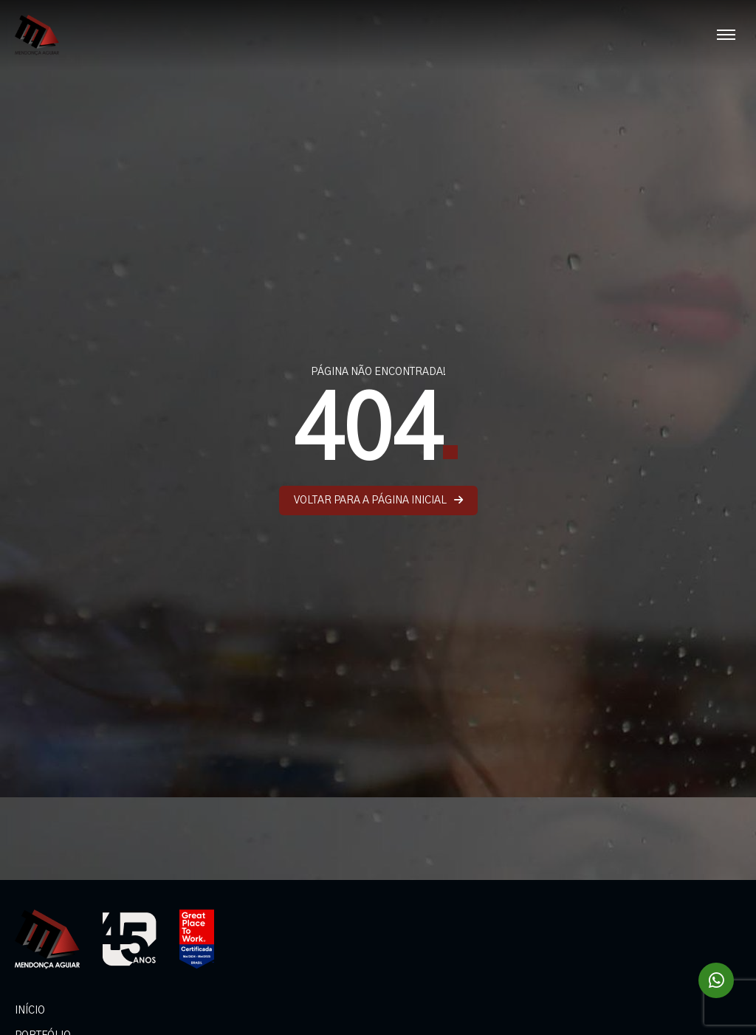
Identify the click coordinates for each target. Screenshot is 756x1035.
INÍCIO (30, 1010)
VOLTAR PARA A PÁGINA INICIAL (378, 500)
